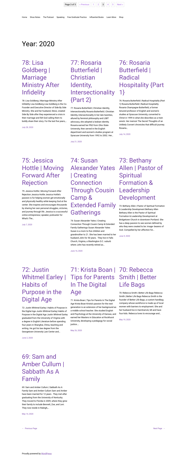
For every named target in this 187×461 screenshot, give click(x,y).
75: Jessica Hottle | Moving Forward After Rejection (43, 171)
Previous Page (29, 428)
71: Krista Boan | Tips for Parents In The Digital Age (93, 281)
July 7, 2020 (27, 224)
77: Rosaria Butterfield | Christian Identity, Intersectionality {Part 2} (93, 81)
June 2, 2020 (27, 338)
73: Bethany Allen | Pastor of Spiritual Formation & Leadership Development (141, 179)
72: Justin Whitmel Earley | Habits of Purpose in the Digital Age (44, 284)
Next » (120, 4)
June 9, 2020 (124, 236)
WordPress (46, 453)
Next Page (159, 428)
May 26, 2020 (76, 330)
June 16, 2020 (77, 251)
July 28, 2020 (27, 127)
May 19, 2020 (124, 319)
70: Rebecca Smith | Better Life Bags (137, 277)
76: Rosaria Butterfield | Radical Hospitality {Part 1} (141, 77)
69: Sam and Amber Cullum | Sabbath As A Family (43, 368)
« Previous (84, 4)
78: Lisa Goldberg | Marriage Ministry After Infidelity (40, 77)
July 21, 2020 (76, 141)
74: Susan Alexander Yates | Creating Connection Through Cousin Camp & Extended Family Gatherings (93, 186)
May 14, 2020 (27, 414)
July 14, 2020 (124, 134)
